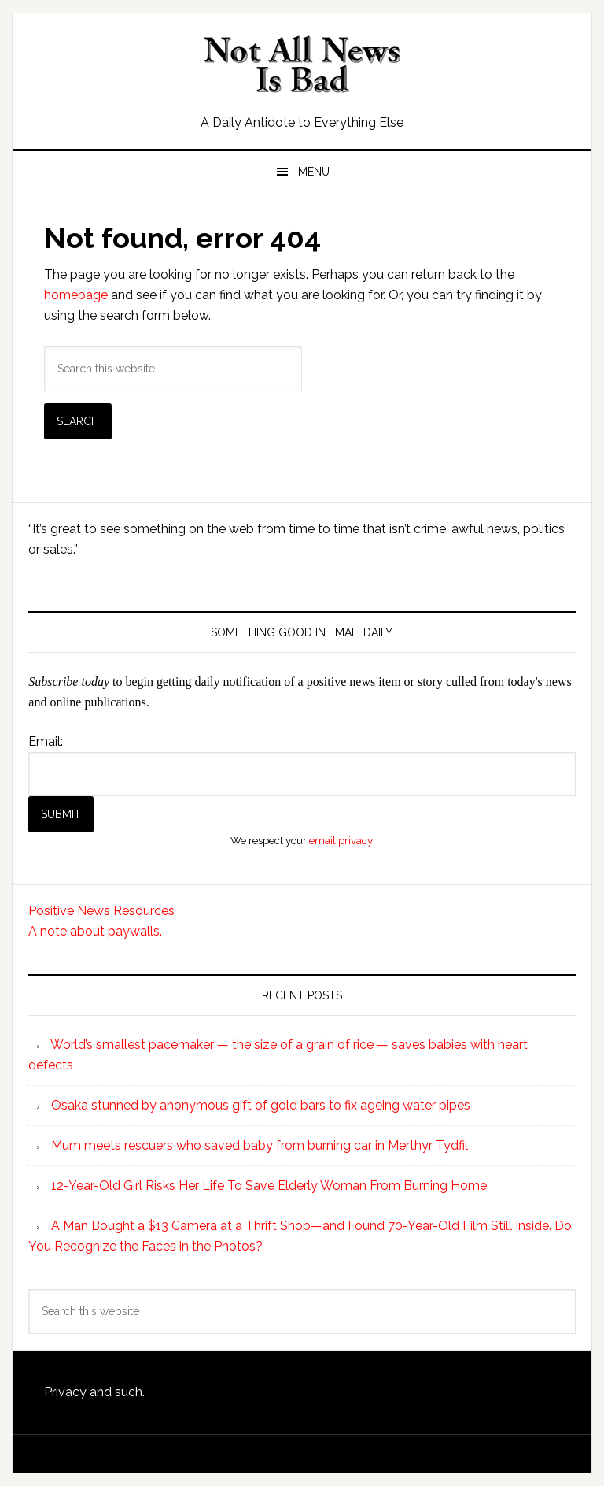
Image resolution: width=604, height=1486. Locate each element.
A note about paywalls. (95, 931)
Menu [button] (314, 171)
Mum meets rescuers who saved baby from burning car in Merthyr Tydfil (259, 1145)
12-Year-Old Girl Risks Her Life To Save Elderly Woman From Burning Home (269, 1185)
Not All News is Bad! (302, 64)
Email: (45, 741)
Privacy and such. (94, 1391)
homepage (76, 294)
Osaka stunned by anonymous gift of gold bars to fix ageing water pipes (260, 1105)
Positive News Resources (101, 910)
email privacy (341, 840)
